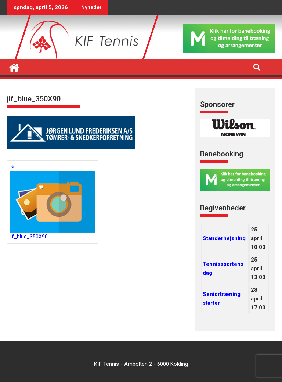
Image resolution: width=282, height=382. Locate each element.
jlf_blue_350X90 (52, 205)
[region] (235, 128)
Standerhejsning (224, 238)
